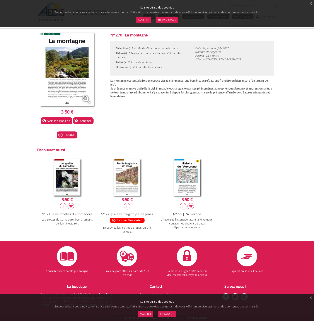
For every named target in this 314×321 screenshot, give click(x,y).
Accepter (145, 313)
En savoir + (167, 313)
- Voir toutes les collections (161, 48)
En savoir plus (167, 19)
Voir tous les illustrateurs (147, 67)
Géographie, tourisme (142, 53)
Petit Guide (138, 48)
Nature (161, 53)
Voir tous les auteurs (140, 62)
